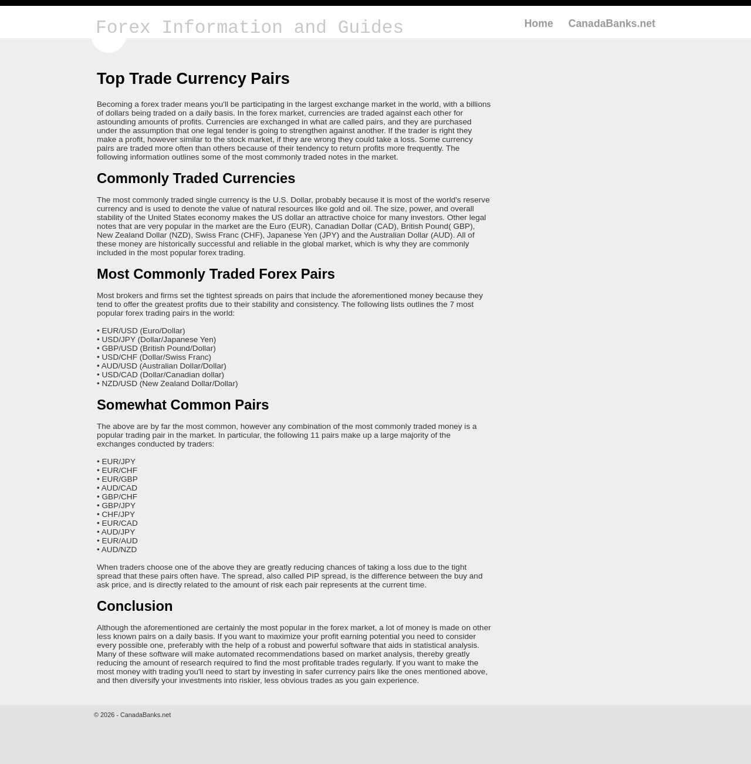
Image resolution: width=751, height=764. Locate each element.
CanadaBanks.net (612, 23)
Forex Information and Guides (250, 28)
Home (539, 23)
